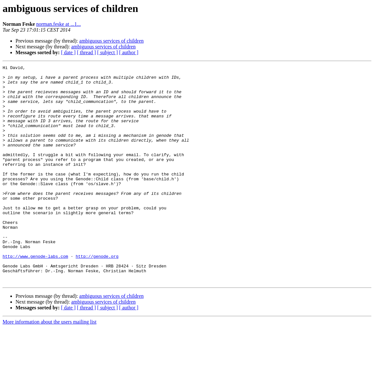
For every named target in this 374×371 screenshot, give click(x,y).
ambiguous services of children (111, 41)
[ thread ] (86, 52)
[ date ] (68, 52)
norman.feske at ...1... (58, 24)
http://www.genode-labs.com (35, 295)
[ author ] (129, 52)
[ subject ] (107, 52)
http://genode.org (97, 295)
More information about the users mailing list (50, 365)
